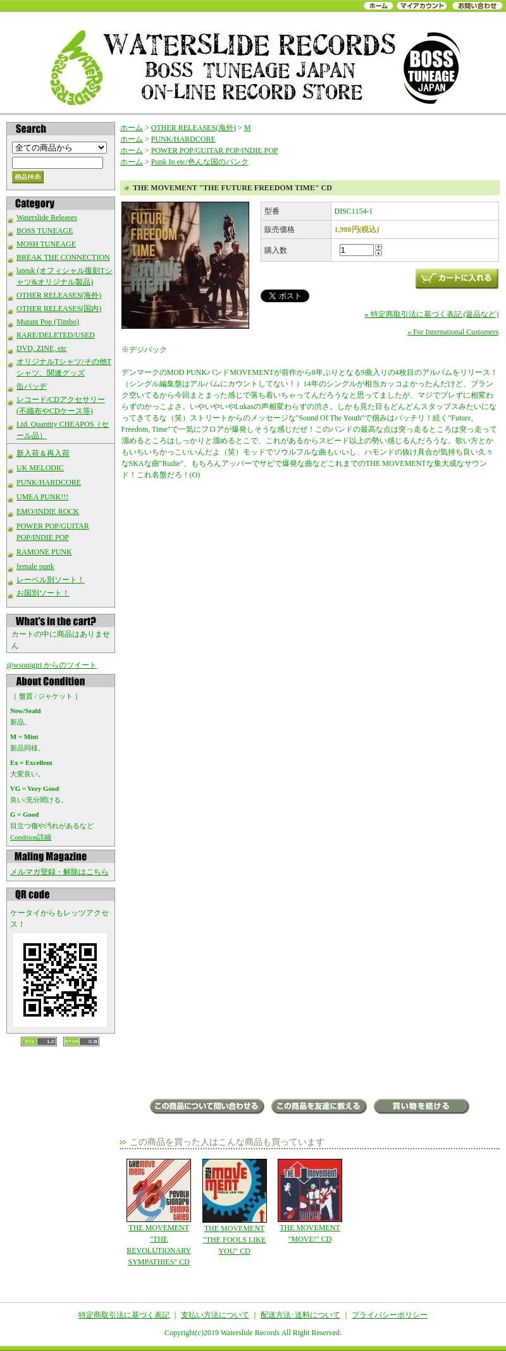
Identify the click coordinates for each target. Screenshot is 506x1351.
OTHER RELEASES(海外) (58, 295)
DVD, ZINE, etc (41, 348)
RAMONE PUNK (44, 551)
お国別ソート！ (43, 593)
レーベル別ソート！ (50, 579)
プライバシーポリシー (390, 1315)
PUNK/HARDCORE (48, 482)
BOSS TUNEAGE (44, 230)
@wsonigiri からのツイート (51, 665)
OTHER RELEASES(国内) (58, 308)
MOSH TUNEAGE (46, 244)
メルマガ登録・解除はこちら (59, 871)
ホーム (131, 127)
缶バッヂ (31, 386)
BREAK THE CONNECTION (63, 257)
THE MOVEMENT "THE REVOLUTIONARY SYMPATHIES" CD (159, 1212)
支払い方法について (215, 1315)
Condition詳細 (30, 837)
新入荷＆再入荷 (43, 453)
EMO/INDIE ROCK (47, 511)
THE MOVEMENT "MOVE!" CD (309, 1201)
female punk (35, 566)
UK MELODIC (40, 467)
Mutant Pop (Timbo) (47, 321)
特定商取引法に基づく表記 (124, 1315)
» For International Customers (452, 331)
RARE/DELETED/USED (55, 335)
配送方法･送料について (300, 1315)
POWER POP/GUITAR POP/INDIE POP (214, 150)
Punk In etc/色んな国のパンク (200, 161)
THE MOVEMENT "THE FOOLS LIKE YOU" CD (234, 1207)
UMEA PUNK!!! (42, 496)
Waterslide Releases (46, 217)
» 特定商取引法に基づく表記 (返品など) (432, 314)
